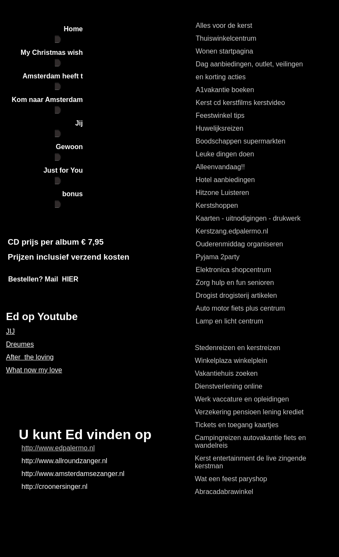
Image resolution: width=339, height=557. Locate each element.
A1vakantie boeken (225, 89)
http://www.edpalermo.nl (58, 448)
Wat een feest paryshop (231, 478)
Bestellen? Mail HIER (43, 279)
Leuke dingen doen (225, 154)
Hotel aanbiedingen (225, 179)
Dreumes (20, 344)
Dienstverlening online (228, 386)
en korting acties (221, 77)
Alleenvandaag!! (220, 167)
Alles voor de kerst (224, 25)
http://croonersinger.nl (54, 486)
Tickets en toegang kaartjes (236, 424)
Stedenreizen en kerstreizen (237, 347)
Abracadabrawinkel (224, 491)
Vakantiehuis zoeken (226, 373)
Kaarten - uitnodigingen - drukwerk (248, 218)
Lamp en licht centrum (229, 321)
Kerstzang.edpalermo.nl (232, 231)
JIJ (10, 331)
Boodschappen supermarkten (240, 141)
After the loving (30, 357)
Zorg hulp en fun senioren (235, 282)
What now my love (34, 370)
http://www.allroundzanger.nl (64, 460)
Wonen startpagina (224, 51)
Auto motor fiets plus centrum (240, 308)
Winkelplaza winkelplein (231, 360)
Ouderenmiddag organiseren (239, 244)
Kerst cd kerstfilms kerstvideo (240, 102)
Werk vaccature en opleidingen (242, 399)
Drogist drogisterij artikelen (236, 295)
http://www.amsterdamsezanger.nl (72, 473)
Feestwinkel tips (220, 115)
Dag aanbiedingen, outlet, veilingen (249, 64)
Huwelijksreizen (219, 128)
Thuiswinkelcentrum (226, 38)
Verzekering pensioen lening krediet (249, 412)
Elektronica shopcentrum (233, 269)
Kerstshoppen (217, 205)
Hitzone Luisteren (222, 192)
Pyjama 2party (217, 257)
